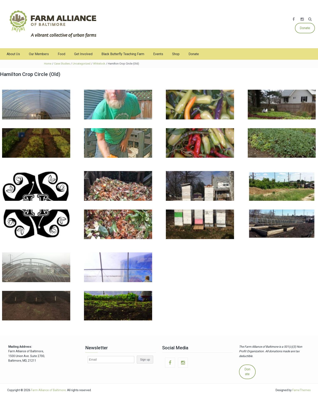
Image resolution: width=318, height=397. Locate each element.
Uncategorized (81, 63)
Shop (176, 54)
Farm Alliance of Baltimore (48, 390)
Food (61, 54)
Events (158, 54)
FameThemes (301, 390)
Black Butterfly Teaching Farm (122, 54)
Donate (305, 28)
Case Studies (62, 63)
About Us (13, 54)
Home (47, 63)
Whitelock (99, 63)
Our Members (39, 54)
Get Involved (83, 54)
